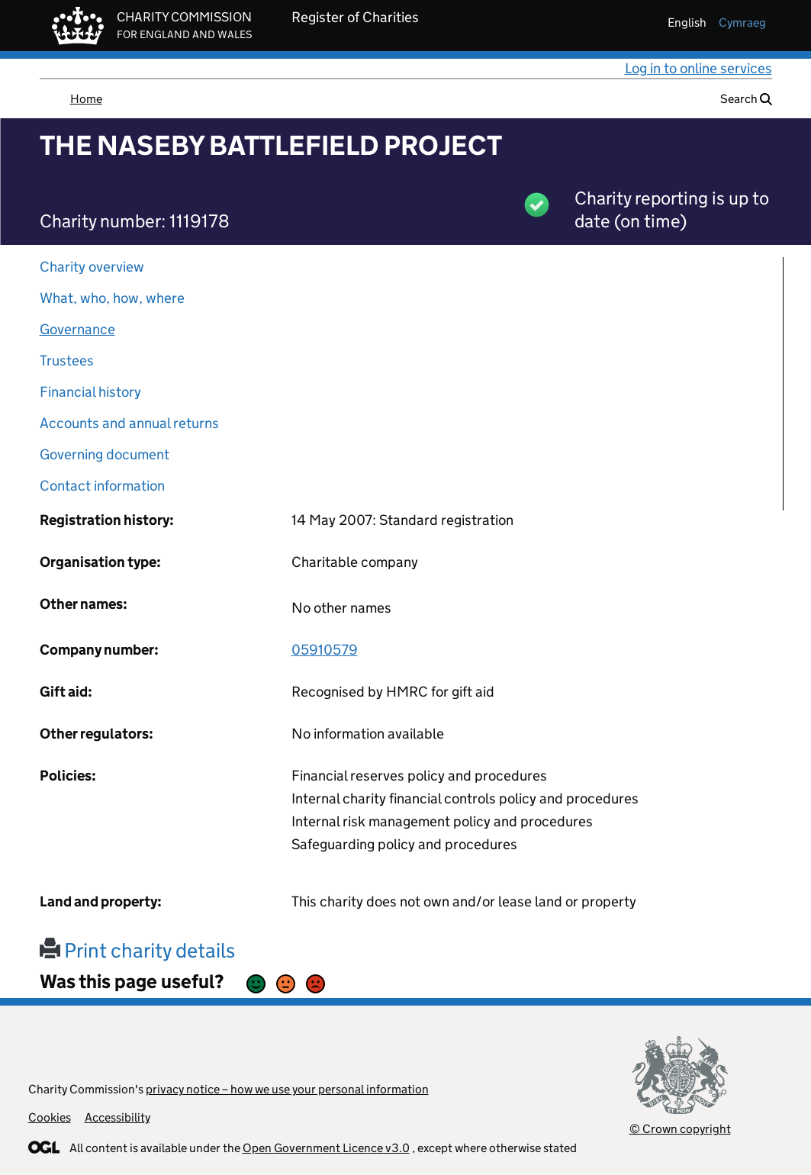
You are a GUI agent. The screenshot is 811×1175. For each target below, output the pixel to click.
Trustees (67, 360)
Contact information (102, 485)
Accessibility (117, 1117)
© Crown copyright (680, 1129)
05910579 (324, 649)
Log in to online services (698, 68)
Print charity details (137, 950)
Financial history (90, 392)
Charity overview (92, 266)
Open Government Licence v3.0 (326, 1148)
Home (86, 99)
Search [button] (746, 99)
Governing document (104, 454)
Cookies (49, 1117)
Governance (77, 329)
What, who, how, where (112, 298)
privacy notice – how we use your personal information (287, 1089)
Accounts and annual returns (129, 423)
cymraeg (742, 22)
